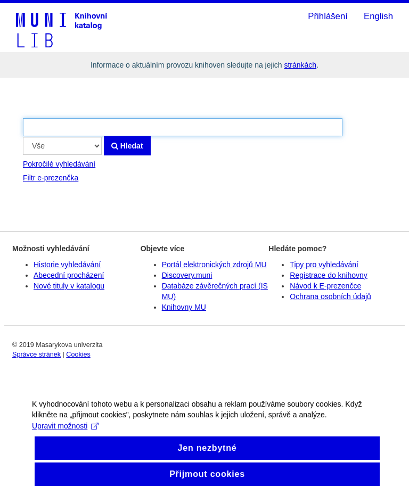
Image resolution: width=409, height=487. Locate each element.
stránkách (300, 65)
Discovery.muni (187, 275)
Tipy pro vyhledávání (324, 264)
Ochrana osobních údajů (330, 296)
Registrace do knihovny (328, 275)
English (378, 16)
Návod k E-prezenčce (325, 286)
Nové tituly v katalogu (69, 286)
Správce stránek (36, 354)
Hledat (127, 146)
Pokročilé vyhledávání (59, 164)
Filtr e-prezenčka (50, 178)
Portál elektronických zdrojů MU (214, 264)
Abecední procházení (69, 275)
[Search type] (62, 146)
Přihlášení (328, 16)
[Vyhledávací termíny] (182, 127)
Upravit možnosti (65, 431)
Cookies (78, 354)
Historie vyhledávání (67, 264)
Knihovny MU (184, 307)
